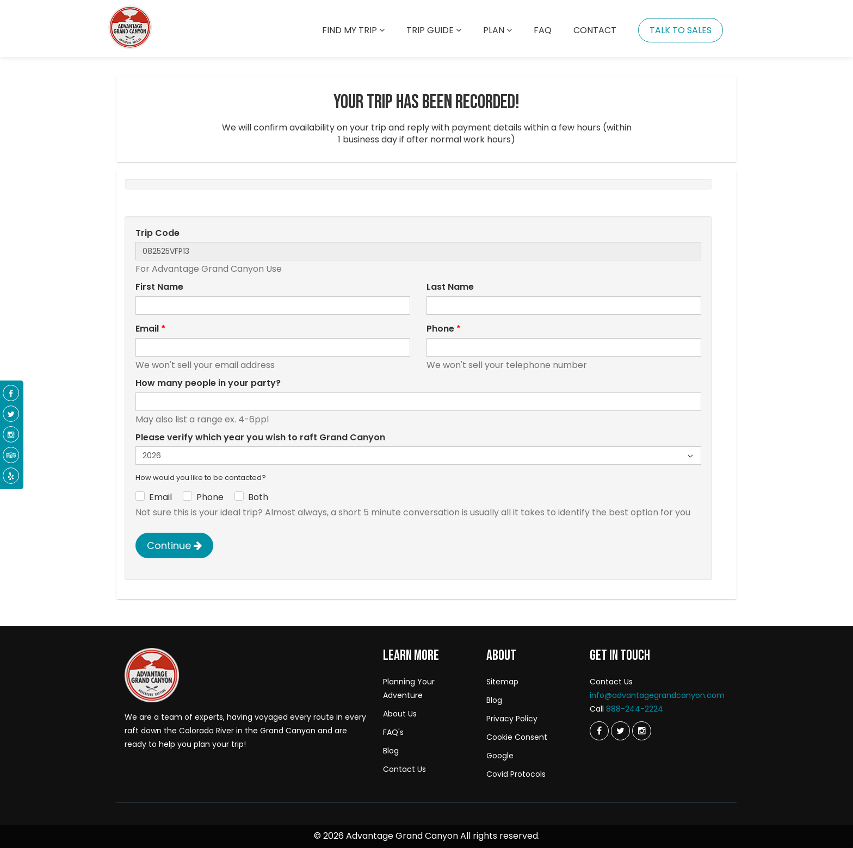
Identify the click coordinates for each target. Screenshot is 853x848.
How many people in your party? (208, 383)
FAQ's (393, 732)
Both (258, 497)
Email (150, 329)
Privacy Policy (511, 718)
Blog (391, 750)
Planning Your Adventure (409, 688)
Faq (543, 30)
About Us (400, 713)
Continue (174, 545)
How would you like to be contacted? (200, 478)
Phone (443, 329)
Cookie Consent (516, 737)
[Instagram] (641, 730)
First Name (159, 287)
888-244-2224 (634, 708)
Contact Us (404, 769)
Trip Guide (433, 30)
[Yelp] (11, 476)
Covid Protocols (516, 774)
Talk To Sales (681, 30)
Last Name (450, 287)
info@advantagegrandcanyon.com (657, 695)
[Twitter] (599, 730)
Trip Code (157, 233)
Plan (497, 30)
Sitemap (502, 681)
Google (500, 755)
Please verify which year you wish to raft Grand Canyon (260, 438)
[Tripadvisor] (11, 455)
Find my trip (353, 30)
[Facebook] (11, 393)
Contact (594, 30)
